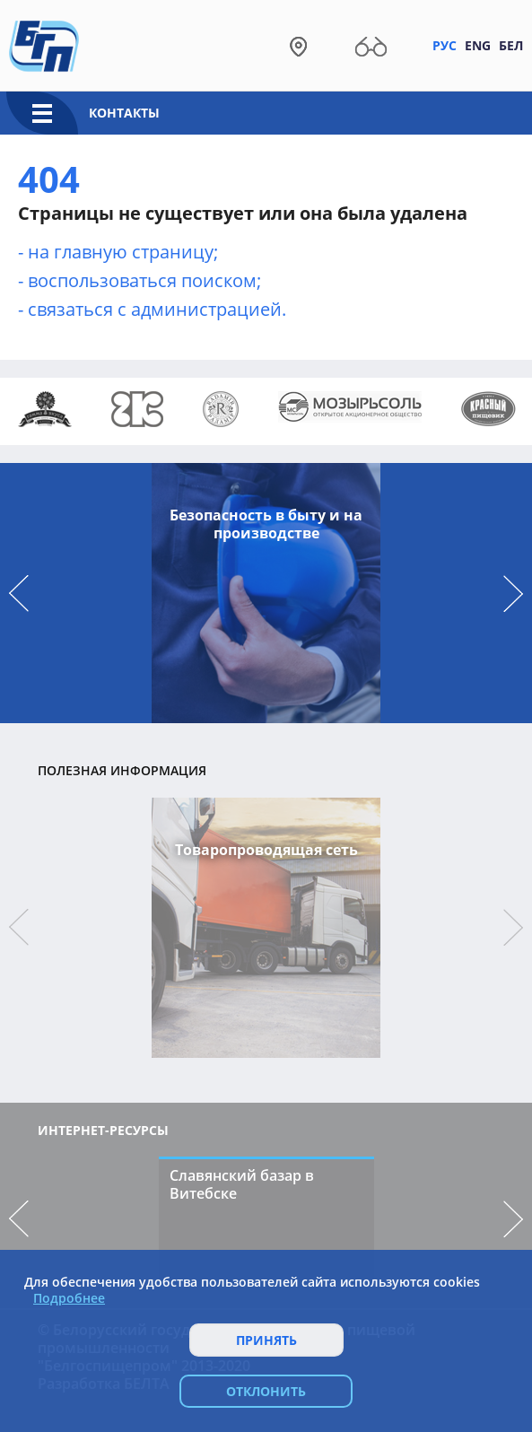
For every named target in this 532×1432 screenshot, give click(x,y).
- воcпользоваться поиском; (139, 280)
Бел (511, 45)
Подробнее (69, 1298)
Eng (478, 45)
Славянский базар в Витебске (242, 1184)
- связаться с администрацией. (152, 309)
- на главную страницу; (118, 252)
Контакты (124, 112)
